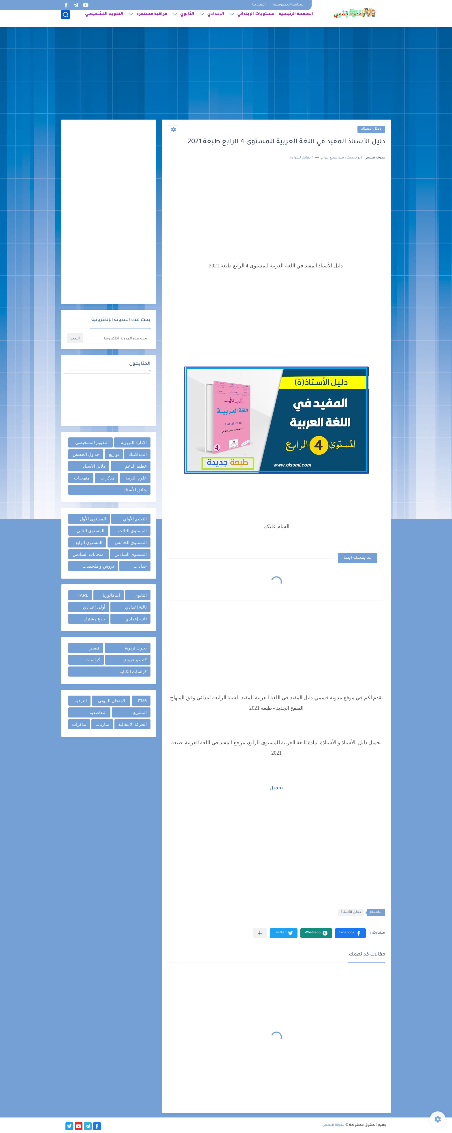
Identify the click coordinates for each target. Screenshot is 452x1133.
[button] (350, 933)
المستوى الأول (93, 518)
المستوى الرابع (89, 542)
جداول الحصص (86, 454)
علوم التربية (136, 477)
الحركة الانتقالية (132, 724)
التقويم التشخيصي (104, 19)
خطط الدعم (136, 466)
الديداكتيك (138, 454)
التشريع (140, 712)
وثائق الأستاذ (135, 489)
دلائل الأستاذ (371, 129)
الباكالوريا (111, 595)
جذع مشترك (94, 618)
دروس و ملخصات (98, 566)
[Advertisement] (226, 75)
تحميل (277, 788)
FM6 (142, 700)
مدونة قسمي (333, 1125)
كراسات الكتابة (133, 671)
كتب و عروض (135, 659)
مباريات (102, 724)
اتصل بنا (258, 5)
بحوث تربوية (136, 647)
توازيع (114, 454)
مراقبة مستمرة (151, 19)
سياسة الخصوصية (288, 5)
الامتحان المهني (112, 700)
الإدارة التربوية (134, 442)
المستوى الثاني (90, 530)
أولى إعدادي (94, 607)
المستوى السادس (130, 554)
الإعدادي (215, 19)
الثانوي (187, 19)
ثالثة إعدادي (136, 607)
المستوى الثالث (132, 530)
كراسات (92, 659)
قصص (93, 647)
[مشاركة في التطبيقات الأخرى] (260, 933)
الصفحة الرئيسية (296, 19)
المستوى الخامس (131, 542)
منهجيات (82, 477)
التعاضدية (98, 712)
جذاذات (140, 566)
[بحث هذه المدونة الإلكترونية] (117, 338)
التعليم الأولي (135, 518)
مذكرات (107, 477)
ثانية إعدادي (136, 618)
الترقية (81, 700)
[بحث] (65, 19)
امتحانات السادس (89, 554)
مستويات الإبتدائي (255, 19)
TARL (83, 595)
